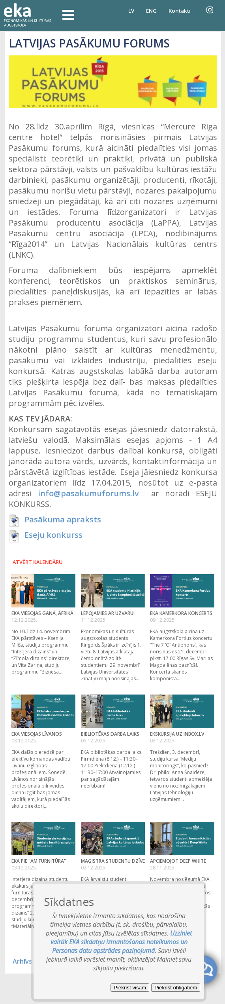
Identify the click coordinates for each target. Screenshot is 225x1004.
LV (131, 10)
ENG (151, 10)
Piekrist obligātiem (175, 988)
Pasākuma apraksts (62, 519)
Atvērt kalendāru (38, 562)
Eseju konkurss (53, 535)
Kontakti (180, 10)
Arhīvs (22, 961)
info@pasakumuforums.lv (88, 493)
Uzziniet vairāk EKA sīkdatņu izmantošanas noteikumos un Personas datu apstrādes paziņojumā (121, 942)
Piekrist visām (130, 988)
